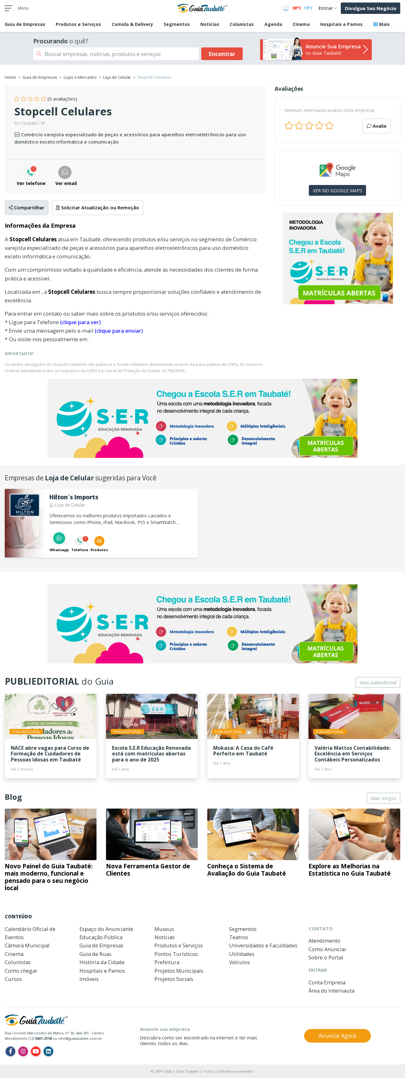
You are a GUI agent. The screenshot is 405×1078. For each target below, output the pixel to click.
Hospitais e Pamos (341, 24)
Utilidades (241, 954)
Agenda (273, 24)
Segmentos (177, 24)
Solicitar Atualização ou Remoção (97, 207)
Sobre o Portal (325, 957)
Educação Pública (100, 937)
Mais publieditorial (377, 683)
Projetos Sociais (173, 979)
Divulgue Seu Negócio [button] (370, 8)
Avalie (377, 126)
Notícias (209, 24)
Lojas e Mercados (80, 77)
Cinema (301, 24)
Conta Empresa (327, 982)
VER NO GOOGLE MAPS (337, 191)
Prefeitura (166, 962)
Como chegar (21, 970)
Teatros (238, 937)
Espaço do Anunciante (106, 929)
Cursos (13, 979)
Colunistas (242, 24)
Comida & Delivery (132, 24)
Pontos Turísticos (176, 954)
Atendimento (324, 940)
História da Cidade (102, 962)
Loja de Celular (117, 77)
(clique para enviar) (119, 330)
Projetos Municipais (178, 970)
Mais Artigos (383, 798)
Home (10, 77)
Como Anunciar (327, 949)
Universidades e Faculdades (263, 945)
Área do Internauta (331, 990)
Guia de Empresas (39, 77)
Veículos (239, 962)
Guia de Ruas (95, 954)
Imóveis (89, 979)
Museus (164, 929)
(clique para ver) (80, 322)
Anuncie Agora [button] (337, 1035)
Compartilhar (26, 207)
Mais (381, 24)
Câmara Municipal (27, 945)
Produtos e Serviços (78, 24)
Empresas (25, 24)
